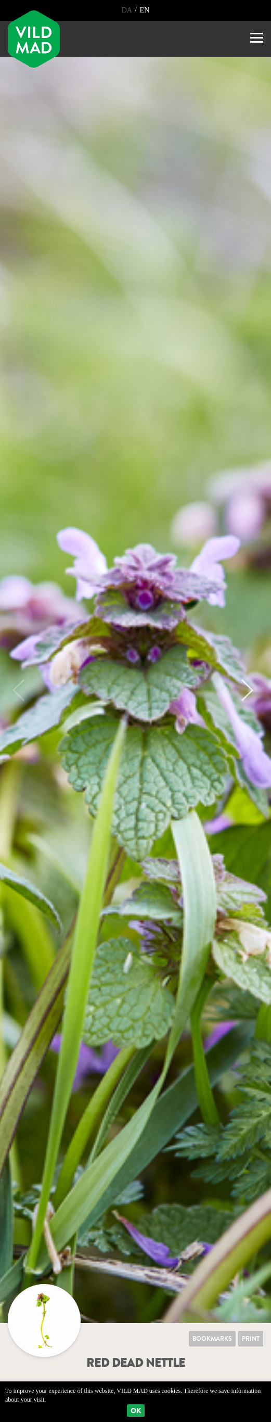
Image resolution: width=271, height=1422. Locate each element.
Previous (23, 690)
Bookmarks (212, 1338)
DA (128, 10)
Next (242, 690)
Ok (136, 1410)
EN (145, 10)
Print (251, 1338)
